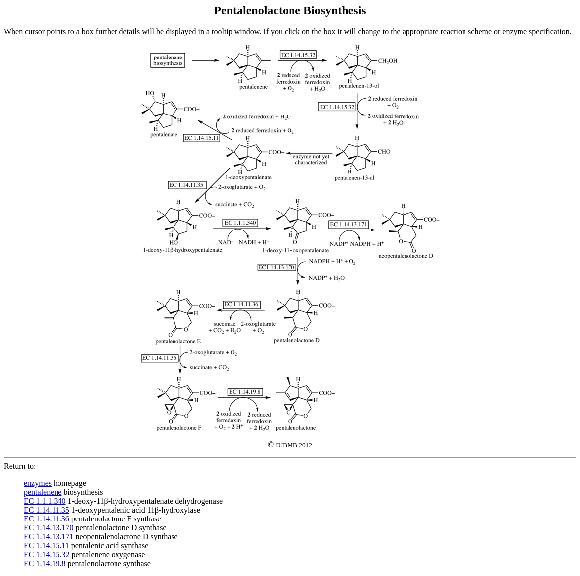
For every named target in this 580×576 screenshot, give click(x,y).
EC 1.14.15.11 (46, 545)
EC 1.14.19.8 (44, 563)
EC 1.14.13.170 (48, 527)
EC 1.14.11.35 (46, 510)
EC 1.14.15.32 (46, 554)
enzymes (38, 483)
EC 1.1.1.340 (44, 501)
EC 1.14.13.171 (48, 536)
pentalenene (42, 492)
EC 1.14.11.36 (46, 519)
